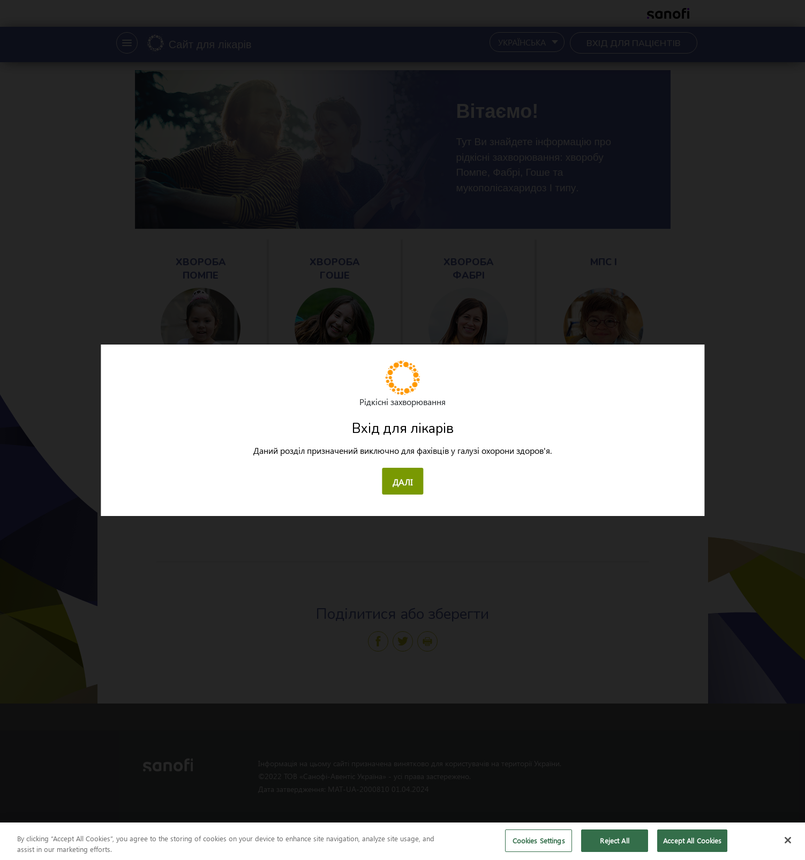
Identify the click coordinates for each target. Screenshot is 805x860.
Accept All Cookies (692, 846)
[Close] (788, 846)
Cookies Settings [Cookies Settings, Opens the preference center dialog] (539, 846)
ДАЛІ (402, 482)
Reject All (614, 846)
